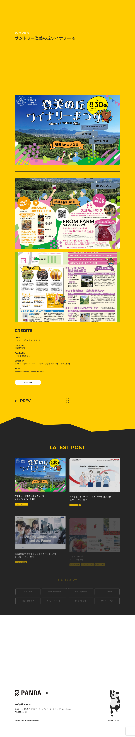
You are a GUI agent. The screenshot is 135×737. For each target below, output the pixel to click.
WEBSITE (28, 382)
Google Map (66, 709)
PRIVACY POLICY (114, 720)
